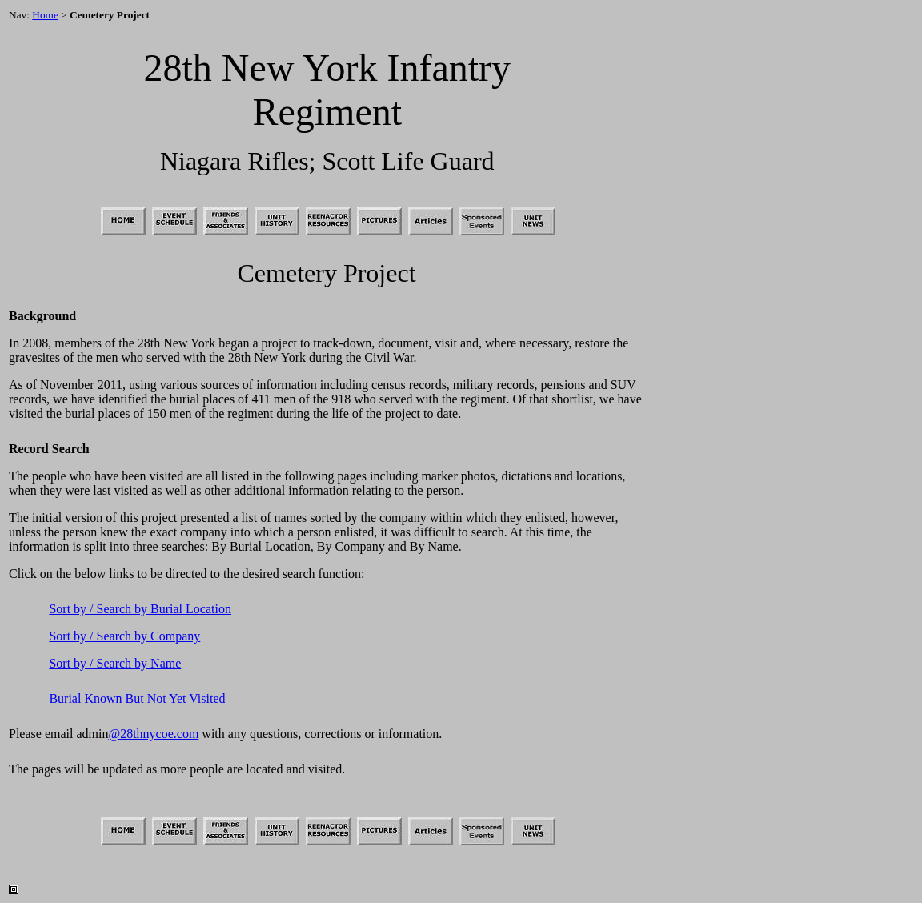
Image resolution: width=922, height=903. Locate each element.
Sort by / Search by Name (115, 663)
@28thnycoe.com (153, 733)
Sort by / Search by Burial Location (140, 609)
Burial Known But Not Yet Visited (137, 698)
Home (45, 15)
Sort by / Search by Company (124, 636)
